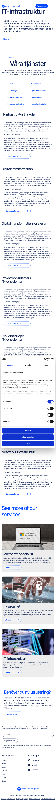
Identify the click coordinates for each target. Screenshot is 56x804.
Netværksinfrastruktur (39, 104)
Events (4, 774)
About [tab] (46, 365)
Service (11, 57)
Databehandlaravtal (48, 799)
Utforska (8, 567)
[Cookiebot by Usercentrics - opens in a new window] (44, 359)
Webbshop (41, 6)
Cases (4, 767)
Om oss (4, 771)
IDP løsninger (36, 84)
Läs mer (6, 39)
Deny (28, 443)
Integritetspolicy (22, 799)
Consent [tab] (10, 365)
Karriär (4, 778)
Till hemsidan (12, 714)
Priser (4, 763)
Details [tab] (28, 365)
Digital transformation (39, 91)
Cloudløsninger (36, 97)
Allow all (28, 431)
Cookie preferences (8, 799)
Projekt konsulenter (14, 97)
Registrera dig (9, 741)
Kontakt (4, 781)
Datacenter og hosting (15, 104)
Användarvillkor (34, 799)
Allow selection (28, 437)
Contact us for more (13, 156)
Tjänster (4, 760)
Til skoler (10, 84)
